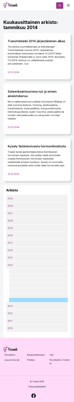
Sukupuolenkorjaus (36, 355)
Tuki (51, 355)
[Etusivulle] (10, 5)
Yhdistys (31, 360)
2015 (10, 257)
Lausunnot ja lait (12, 360)
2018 (10, 235)
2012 (10, 313)
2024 (10, 205)
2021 (10, 213)
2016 (10, 250)
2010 (10, 328)
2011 (10, 320)
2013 (10, 306)
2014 (10, 265)
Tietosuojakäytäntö (37, 386)
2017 (10, 242)
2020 (10, 220)
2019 (10, 228)
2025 (10, 198)
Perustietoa (10, 355)
